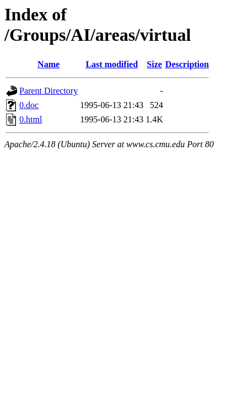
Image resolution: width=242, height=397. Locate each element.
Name (48, 64)
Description (187, 64)
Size (154, 64)
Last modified (111, 64)
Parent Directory (48, 90)
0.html (30, 119)
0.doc (29, 105)
